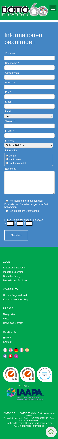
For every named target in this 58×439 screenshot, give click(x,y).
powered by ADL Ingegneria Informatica (33, 424)
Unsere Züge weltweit (15, 295)
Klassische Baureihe (14, 267)
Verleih (12, 155)
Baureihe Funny (12, 276)
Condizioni (32, 423)
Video (6, 318)
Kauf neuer (15, 159)
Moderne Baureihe (13, 272)
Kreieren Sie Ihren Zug (15, 299)
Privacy (20, 423)
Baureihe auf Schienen (15, 280)
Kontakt (7, 342)
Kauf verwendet (17, 163)
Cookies (10, 423)
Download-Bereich (13, 323)
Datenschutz (33, 211)
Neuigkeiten (9, 314)
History (7, 337)
